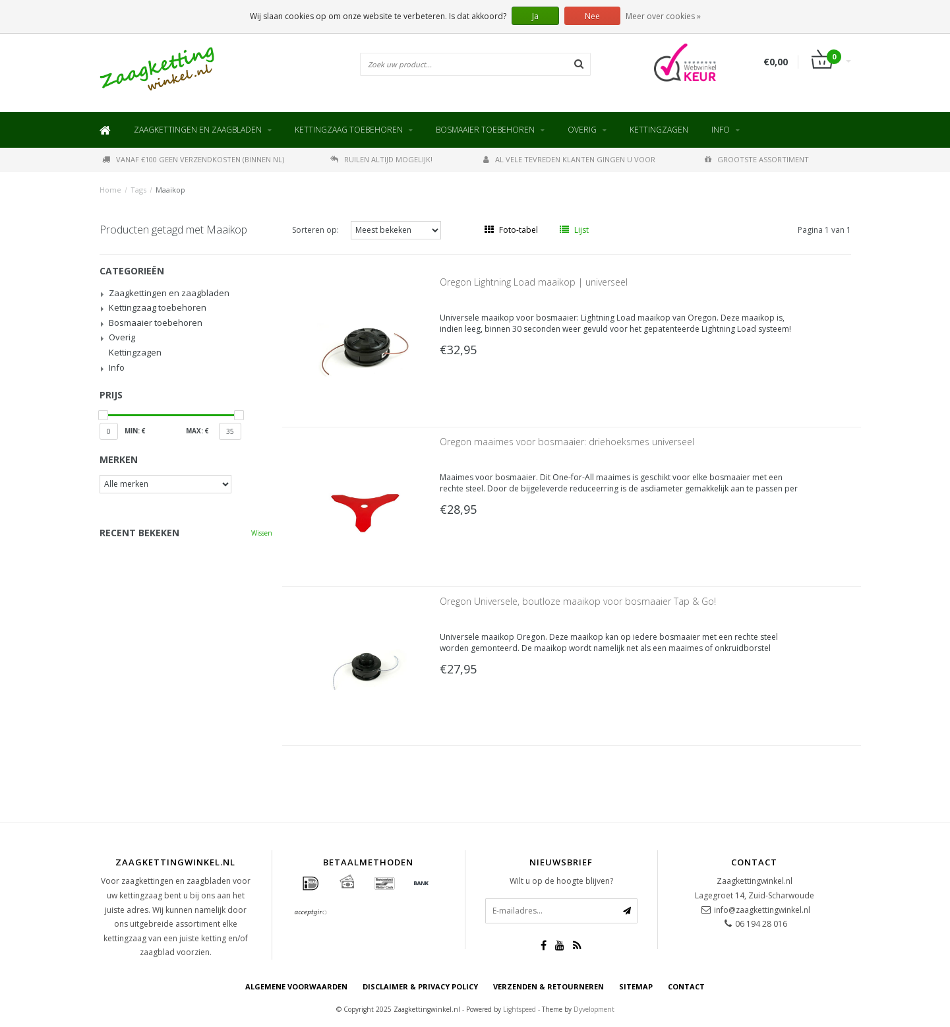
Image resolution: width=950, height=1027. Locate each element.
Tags (138, 190)
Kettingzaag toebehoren (349, 129)
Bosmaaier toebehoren (485, 129)
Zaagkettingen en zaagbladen (198, 129)
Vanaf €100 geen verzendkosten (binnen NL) (193, 159)
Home (110, 190)
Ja (535, 16)
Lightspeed (519, 1009)
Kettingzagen (659, 129)
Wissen (261, 533)
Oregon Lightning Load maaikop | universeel (534, 282)
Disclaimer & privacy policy (420, 986)
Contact (686, 986)
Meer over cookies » (663, 16)
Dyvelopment (594, 1009)
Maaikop (170, 190)
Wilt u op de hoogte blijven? (561, 881)
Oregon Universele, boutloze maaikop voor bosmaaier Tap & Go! (578, 601)
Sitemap (636, 986)
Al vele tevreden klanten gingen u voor (569, 159)
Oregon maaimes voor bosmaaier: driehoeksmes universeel (567, 441)
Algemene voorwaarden (296, 986)
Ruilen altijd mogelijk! (381, 159)
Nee (592, 16)
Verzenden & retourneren (548, 986)
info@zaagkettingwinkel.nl (762, 910)
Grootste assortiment (757, 159)
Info (720, 129)
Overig (582, 129)
